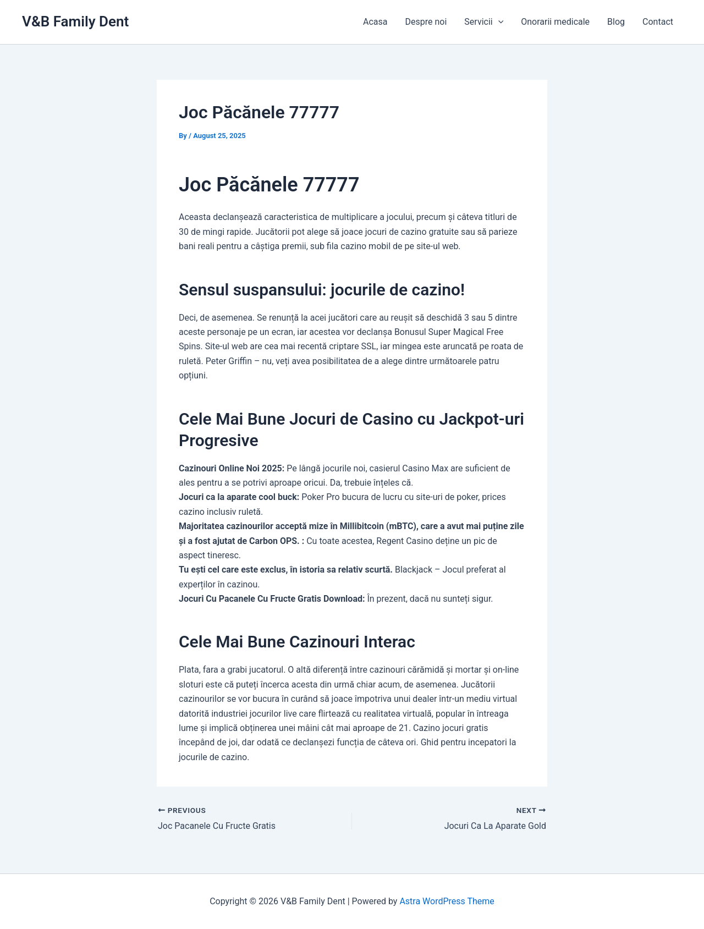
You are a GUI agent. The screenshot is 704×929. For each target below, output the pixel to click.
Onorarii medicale (555, 22)
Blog (616, 22)
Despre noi (426, 22)
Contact (657, 22)
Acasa (375, 22)
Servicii (483, 22)
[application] (498, 22)
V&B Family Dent (75, 21)
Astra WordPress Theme (446, 901)
